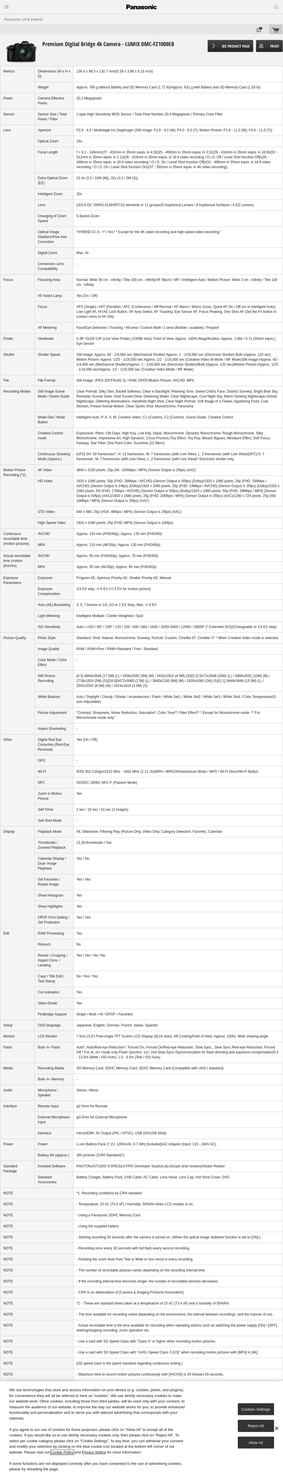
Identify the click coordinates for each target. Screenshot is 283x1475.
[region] (141, 1428)
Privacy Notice (94, 1452)
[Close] (276, 1428)
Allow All (256, 1442)
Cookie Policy (62, 1452)
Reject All (256, 1426)
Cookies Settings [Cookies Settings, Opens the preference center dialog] (255, 1409)
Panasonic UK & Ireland (23, 19)
